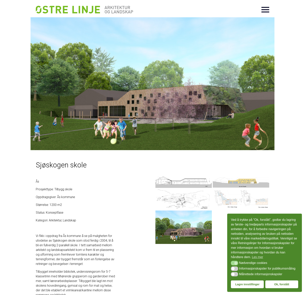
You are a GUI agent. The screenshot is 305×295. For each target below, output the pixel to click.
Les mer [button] (257, 257)
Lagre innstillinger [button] (247, 284)
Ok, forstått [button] (281, 284)
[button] (234, 263)
